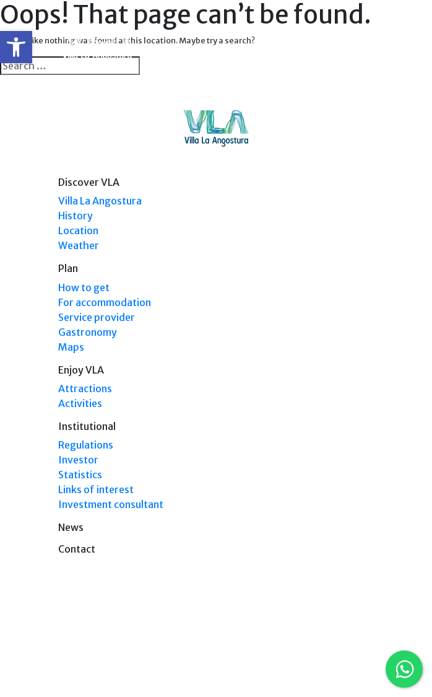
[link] (16, 47)
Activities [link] (80, 403)
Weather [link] (78, 245)
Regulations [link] (85, 445)
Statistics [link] (80, 474)
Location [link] (78, 230)
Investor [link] (78, 460)
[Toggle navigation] (365, 42)
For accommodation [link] (104, 302)
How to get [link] (84, 287)
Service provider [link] (96, 317)
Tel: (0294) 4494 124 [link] (339, 649)
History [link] (75, 215)
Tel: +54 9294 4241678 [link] (336, 661)
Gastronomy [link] (87, 332)
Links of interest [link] (96, 489)
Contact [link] (76, 549)
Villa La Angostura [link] (100, 201)
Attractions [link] (85, 388)
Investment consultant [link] (110, 504)
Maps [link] (71, 347)
